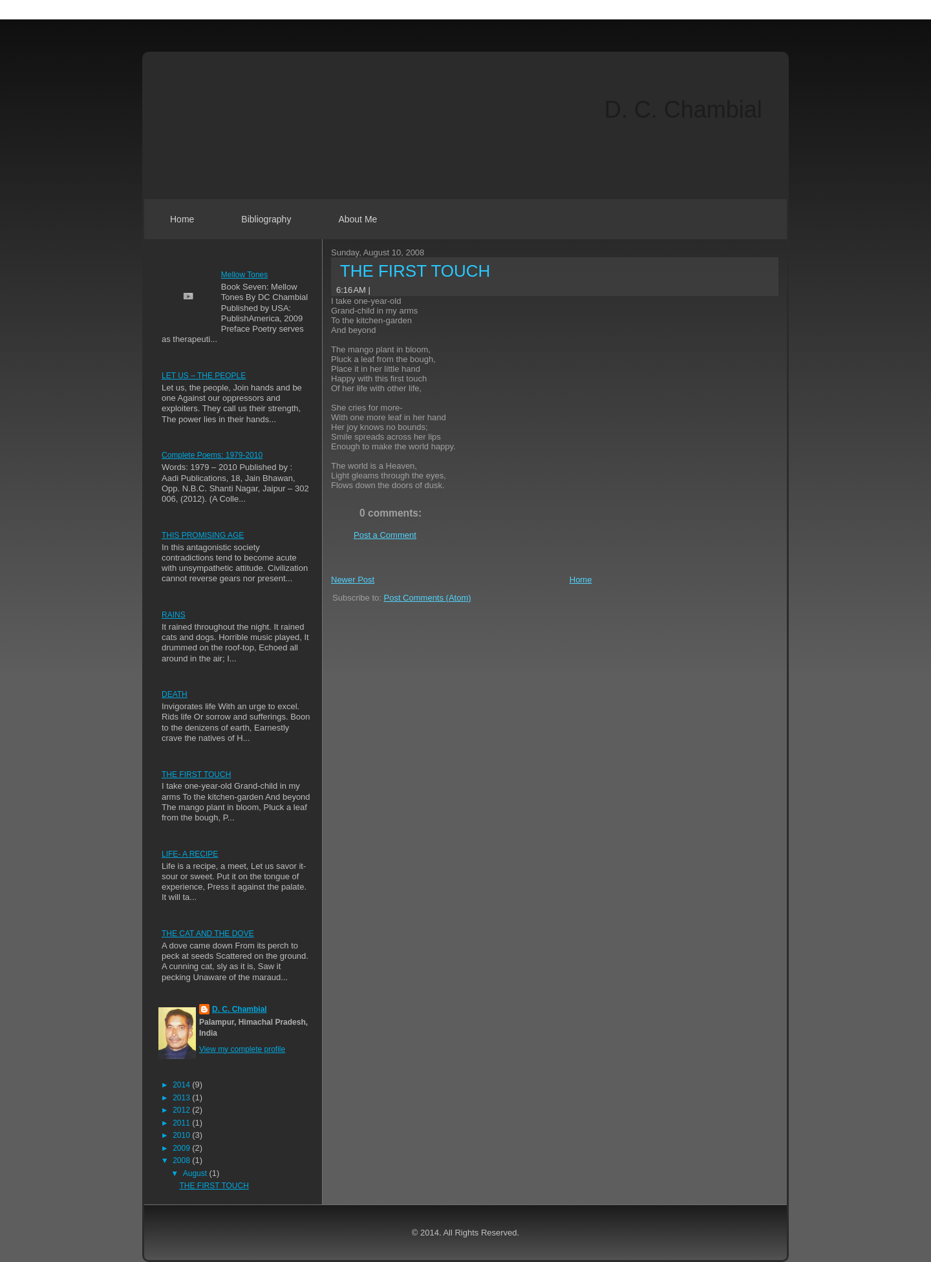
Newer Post (352, 579)
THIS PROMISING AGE (203, 535)
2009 (182, 1148)
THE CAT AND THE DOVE (208, 933)
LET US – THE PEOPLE (204, 375)
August (196, 1173)
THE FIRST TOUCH (196, 774)
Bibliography (266, 219)
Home (182, 219)
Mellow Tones (244, 274)
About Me (357, 219)
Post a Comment (385, 535)
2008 (182, 1160)
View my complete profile (242, 1049)
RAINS (174, 614)
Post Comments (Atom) (427, 598)
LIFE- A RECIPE (190, 854)
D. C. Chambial (683, 109)
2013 (182, 1097)
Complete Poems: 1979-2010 (212, 455)
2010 (182, 1135)
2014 (182, 1084)
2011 (182, 1123)
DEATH (174, 694)
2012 (182, 1110)
